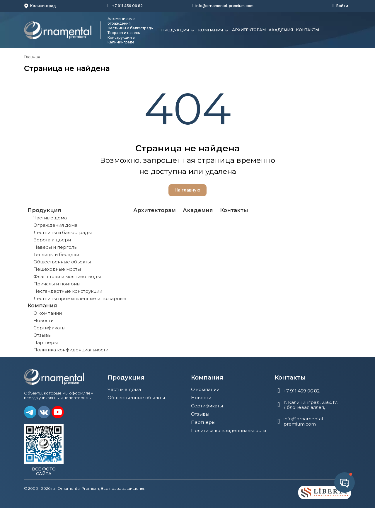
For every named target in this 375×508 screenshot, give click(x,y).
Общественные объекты (62, 262)
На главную (187, 190)
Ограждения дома (55, 225)
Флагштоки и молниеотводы (67, 276)
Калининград (40, 6)
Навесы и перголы (55, 247)
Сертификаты (49, 328)
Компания (213, 30)
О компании (47, 313)
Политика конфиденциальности (70, 350)
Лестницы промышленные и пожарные (79, 298)
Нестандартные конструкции (67, 291)
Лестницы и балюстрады (62, 232)
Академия (281, 29)
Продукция (178, 30)
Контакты (307, 29)
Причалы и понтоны (56, 284)
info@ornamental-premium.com (224, 5)
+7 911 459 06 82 (127, 5)
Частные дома (50, 218)
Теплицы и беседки (56, 254)
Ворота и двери (52, 240)
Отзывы (42, 335)
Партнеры (45, 342)
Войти (342, 5)
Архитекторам (249, 29)
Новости (43, 320)
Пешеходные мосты (57, 269)
